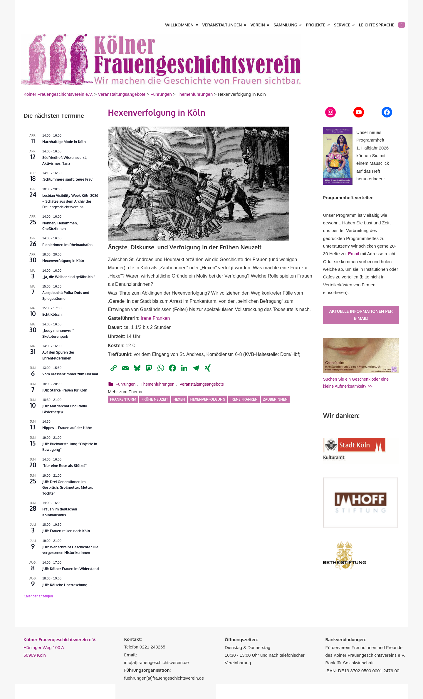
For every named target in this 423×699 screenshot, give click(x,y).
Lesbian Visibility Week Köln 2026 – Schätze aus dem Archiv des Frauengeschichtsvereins (70, 201)
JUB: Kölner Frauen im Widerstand (70, 569)
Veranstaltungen (222, 24)
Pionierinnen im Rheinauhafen (67, 245)
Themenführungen (157, 384)
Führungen (126, 384)
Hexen (179, 399)
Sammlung (285, 24)
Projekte (315, 24)
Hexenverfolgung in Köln (63, 260)
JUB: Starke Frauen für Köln (64, 390)
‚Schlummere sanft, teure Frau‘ (67, 179)
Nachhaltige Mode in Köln (64, 142)
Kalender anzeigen (38, 596)
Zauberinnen (275, 399)
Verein (258, 24)
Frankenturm (123, 399)
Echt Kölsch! (52, 314)
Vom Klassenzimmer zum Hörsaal (70, 374)
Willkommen (179, 24)
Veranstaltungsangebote (201, 384)
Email (353, 253)
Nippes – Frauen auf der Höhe (67, 428)
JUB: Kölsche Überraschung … (67, 585)
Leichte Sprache (376, 24)
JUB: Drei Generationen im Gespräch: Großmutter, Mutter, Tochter (67, 487)
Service (342, 24)
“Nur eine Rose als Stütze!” (64, 465)
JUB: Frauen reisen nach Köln (66, 531)
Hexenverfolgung (207, 399)
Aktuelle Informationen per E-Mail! (361, 315)
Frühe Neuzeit (155, 399)
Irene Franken (155, 318)
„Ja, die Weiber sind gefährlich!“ (68, 277)
